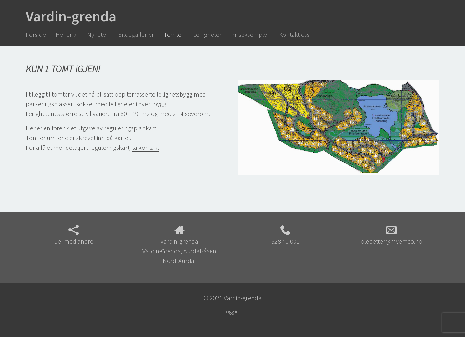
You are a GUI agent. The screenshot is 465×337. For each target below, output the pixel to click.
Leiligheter (207, 34)
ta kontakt (145, 147)
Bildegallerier (136, 34)
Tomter (173, 34)
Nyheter (97, 34)
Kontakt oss (294, 34)
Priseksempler (250, 34)
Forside (36, 34)
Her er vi (67, 34)
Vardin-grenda (71, 16)
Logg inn (232, 311)
